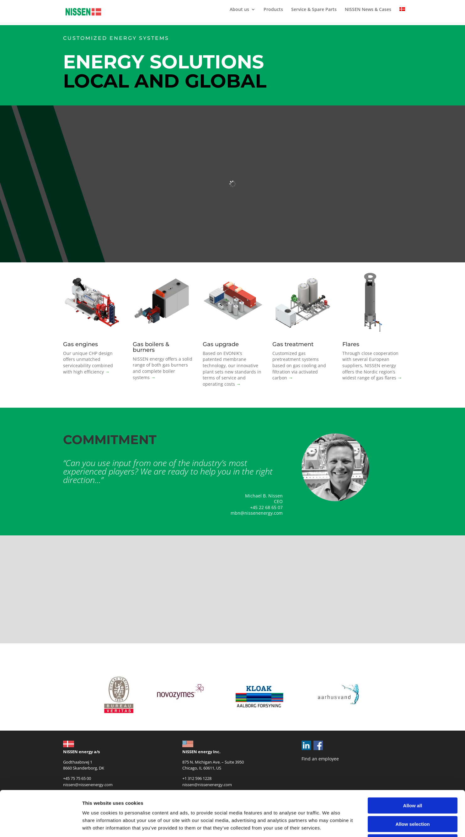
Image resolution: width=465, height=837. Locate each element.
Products (273, 9)
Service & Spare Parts (314, 9)
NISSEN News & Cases (368, 9)
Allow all (412, 760)
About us (239, 9)
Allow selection (412, 778)
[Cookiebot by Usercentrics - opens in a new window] (40, 824)
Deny (413, 797)
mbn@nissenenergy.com (257, 513)
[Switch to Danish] (402, 15)
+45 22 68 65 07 (266, 507)
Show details (329, 824)
